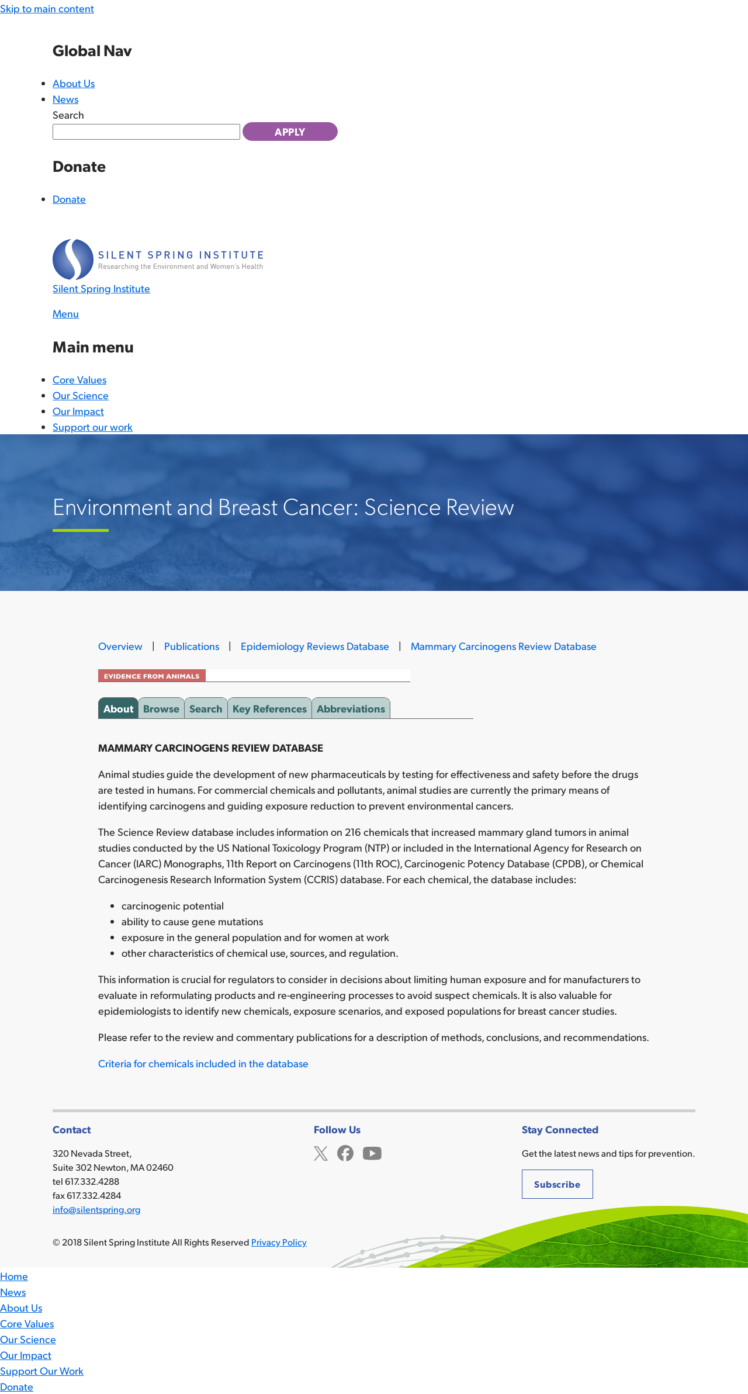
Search (68, 114)
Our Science (81, 395)
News (65, 98)
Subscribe (557, 1184)
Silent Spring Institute (101, 288)
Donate (69, 198)
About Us (74, 82)
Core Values (79, 379)
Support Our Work (42, 1370)
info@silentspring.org (96, 1209)
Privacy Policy (279, 1242)
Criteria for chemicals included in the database (203, 1063)
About (118, 706)
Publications (191, 645)
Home (14, 1275)
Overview (120, 645)
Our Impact (78, 410)
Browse (161, 706)
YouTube (372, 1152)
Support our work (93, 426)
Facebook (345, 1152)
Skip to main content (47, 8)
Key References (269, 706)
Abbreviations (350, 706)
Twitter (321, 1152)
